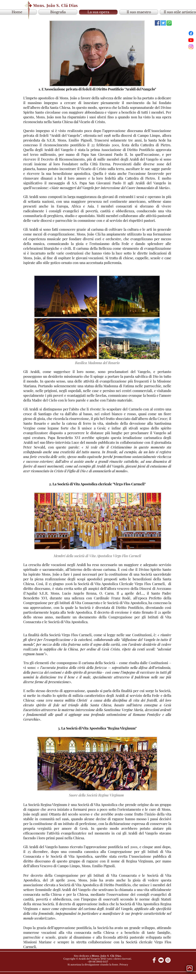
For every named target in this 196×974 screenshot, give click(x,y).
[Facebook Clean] (154, 960)
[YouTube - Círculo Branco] (161, 960)
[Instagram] (191, 47)
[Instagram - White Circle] (168, 960)
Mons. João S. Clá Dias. (107, 955)
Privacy (123, 964)
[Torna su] (189, 968)
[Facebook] (191, 33)
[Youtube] (191, 40)
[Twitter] (163, 23)
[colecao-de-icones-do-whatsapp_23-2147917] (169, 23)
